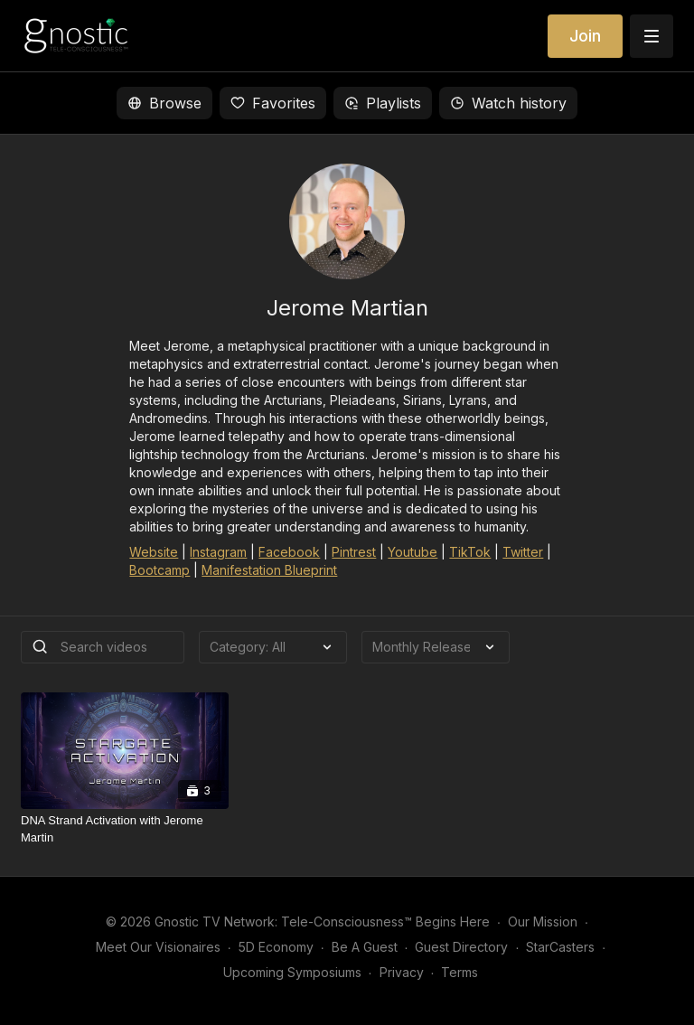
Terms (459, 972)
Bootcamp (159, 570)
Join (585, 35)
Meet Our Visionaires (158, 946)
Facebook (289, 552)
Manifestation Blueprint (269, 570)
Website (153, 552)
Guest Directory (461, 946)
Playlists (382, 103)
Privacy (402, 972)
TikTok (470, 552)
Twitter (522, 552)
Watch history (508, 103)
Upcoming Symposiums (292, 972)
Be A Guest (365, 946)
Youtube (412, 552)
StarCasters (560, 946)
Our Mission (542, 921)
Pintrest (354, 552)
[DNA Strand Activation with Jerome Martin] (125, 829)
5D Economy (276, 946)
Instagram (218, 552)
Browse (164, 103)
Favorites (272, 103)
